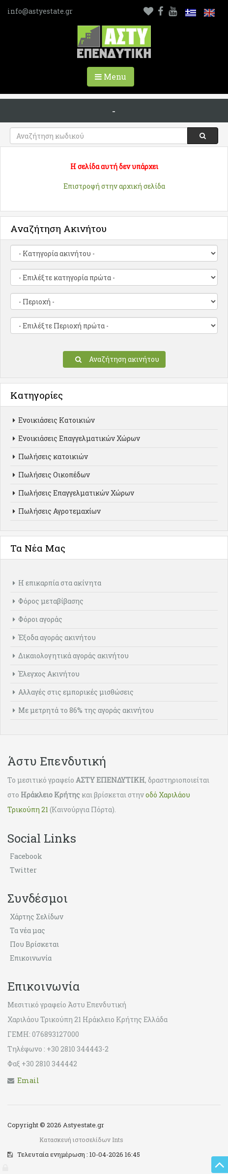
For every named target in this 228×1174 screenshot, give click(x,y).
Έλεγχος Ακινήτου (46, 673)
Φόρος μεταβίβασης (48, 601)
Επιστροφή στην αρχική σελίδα (114, 186)
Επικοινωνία (31, 958)
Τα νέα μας (27, 930)
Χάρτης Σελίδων (36, 916)
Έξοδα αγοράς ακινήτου (54, 637)
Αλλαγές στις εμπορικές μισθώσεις (73, 692)
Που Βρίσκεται (34, 944)
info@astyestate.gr (40, 11)
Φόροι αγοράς (37, 619)
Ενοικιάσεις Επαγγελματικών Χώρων (76, 438)
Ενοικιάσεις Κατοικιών (54, 420)
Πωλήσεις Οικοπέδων (51, 474)
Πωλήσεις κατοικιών (50, 456)
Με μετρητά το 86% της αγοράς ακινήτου (83, 710)
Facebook (26, 856)
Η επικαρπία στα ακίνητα (57, 582)
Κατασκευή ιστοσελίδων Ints (81, 1140)
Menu (114, 79)
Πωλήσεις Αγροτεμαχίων (57, 511)
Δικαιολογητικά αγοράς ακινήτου (71, 655)
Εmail (28, 1080)
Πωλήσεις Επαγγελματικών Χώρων (73, 493)
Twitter (23, 870)
